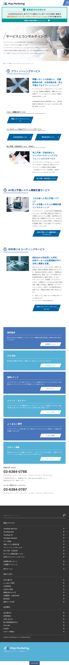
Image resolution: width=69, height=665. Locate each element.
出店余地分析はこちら (20, 137)
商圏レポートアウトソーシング (20, 120)
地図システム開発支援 (11, 544)
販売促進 (6, 599)
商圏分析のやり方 (9, 592)
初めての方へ (8, 574)
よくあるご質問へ (51, 435)
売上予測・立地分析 (10, 551)
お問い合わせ (8, 619)
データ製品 (7, 541)
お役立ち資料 (8, 589)
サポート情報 (8, 632)
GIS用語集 (7, 586)
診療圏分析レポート (10, 561)
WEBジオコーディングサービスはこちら (47, 308)
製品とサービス (9, 523)
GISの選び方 (7, 580)
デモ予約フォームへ (50, 365)
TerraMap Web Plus (10, 529)
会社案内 (6, 607)
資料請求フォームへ (50, 344)
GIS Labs (6, 625)
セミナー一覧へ (50, 412)
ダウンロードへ (50, 388)
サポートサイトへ (51, 459)
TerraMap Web (8, 532)
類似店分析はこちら (48, 137)
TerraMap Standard (10, 538)
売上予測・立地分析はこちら (46, 178)
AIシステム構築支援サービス (13, 554)
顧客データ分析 (8, 602)
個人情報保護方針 (9, 622)
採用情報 (6, 616)
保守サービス (8, 569)
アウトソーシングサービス (12, 547)
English (6, 628)
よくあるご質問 (8, 583)
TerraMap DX (8, 535)
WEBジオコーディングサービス (14, 557)
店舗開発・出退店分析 (11, 595)
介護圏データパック (10, 564)
